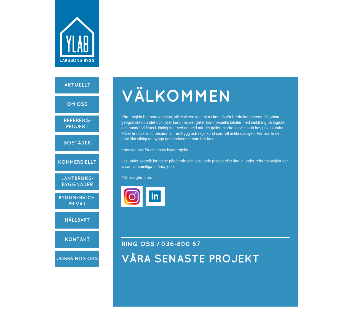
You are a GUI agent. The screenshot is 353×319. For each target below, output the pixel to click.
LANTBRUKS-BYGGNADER (77, 181)
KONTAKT (77, 239)
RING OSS (138, 244)
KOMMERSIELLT (77, 162)
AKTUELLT (77, 85)
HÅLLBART (77, 220)
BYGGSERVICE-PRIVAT (77, 200)
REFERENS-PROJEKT (77, 123)
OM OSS (77, 104)
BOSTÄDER (77, 143)
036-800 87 (180, 244)
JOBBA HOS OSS (77, 258)
